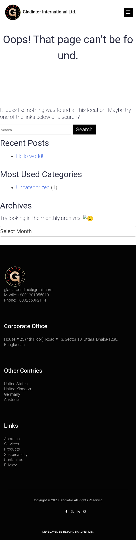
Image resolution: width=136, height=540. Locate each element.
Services (11, 443)
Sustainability (15, 453)
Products (12, 448)
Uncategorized (33, 187)
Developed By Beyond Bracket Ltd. (68, 531)
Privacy (10, 464)
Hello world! (29, 156)
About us (12, 438)
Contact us (13, 459)
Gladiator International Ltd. (40, 12)
